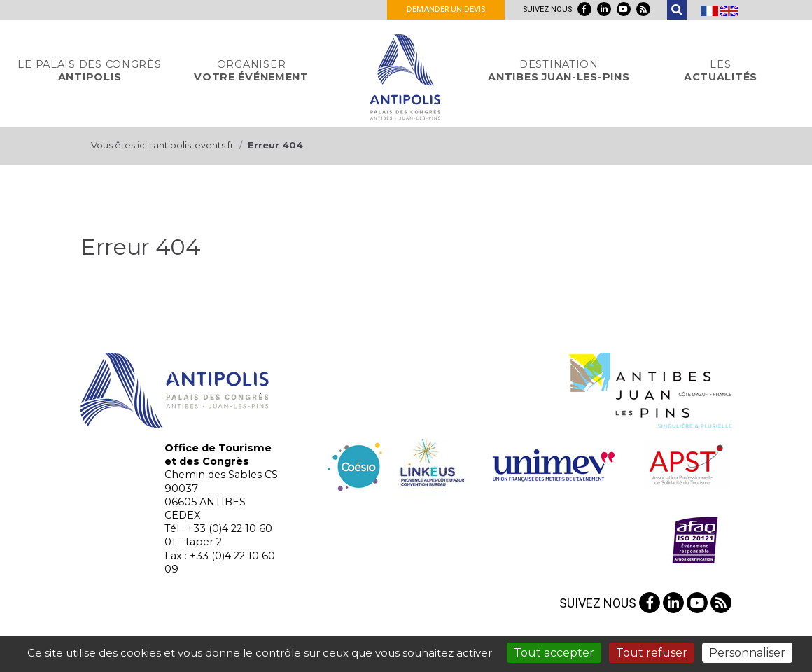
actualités (720, 71)
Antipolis (89, 71)
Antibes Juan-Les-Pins (558, 71)
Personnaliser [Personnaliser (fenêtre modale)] (747, 652)
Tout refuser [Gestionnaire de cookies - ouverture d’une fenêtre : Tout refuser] (651, 652)
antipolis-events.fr (193, 145)
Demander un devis (446, 9)
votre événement (251, 71)
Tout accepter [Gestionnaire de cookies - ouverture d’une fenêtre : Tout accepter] (554, 652)
